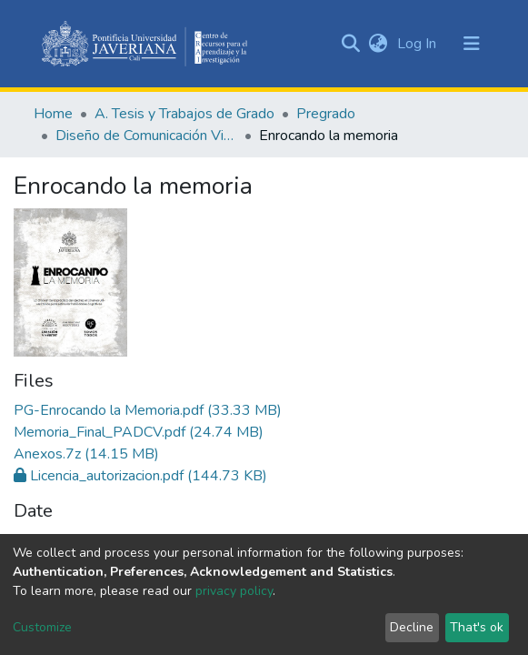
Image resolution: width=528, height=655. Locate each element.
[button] (379, 44)
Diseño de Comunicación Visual (146, 136)
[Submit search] (351, 43)
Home (53, 114)
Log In (418, 44)
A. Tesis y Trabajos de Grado (184, 114)
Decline (411, 627)
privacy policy (234, 591)
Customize (42, 627)
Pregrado (325, 114)
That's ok (476, 627)
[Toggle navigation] (471, 43)
